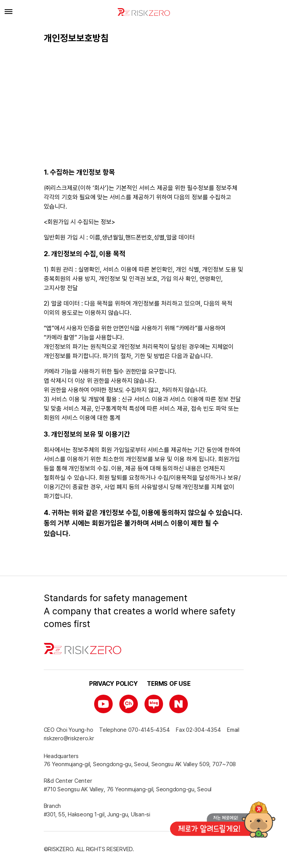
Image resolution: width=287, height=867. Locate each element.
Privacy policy (113, 683)
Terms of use (168, 683)
